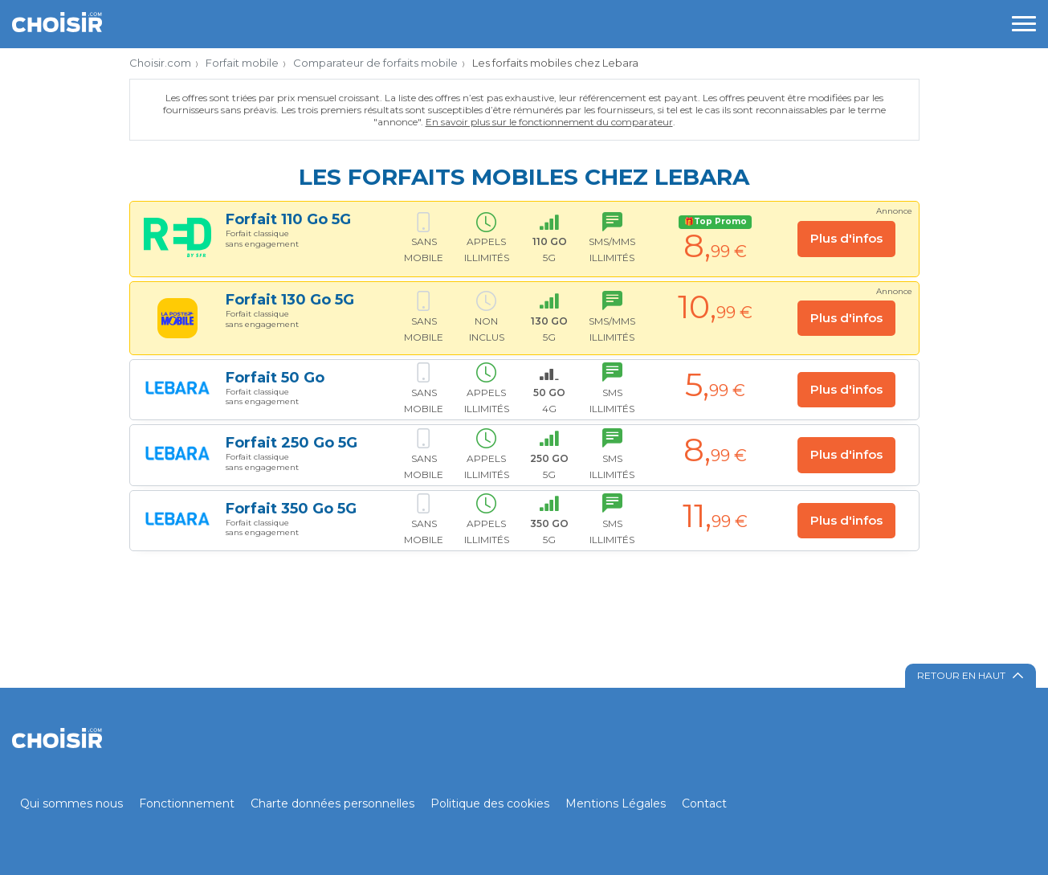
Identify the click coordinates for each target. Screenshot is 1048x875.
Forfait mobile (242, 62)
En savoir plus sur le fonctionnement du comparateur (549, 122)
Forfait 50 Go (275, 377)
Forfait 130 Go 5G (290, 300)
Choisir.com (160, 62)
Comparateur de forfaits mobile (375, 62)
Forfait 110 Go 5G (288, 219)
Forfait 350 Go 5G (291, 508)
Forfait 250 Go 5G (291, 443)
